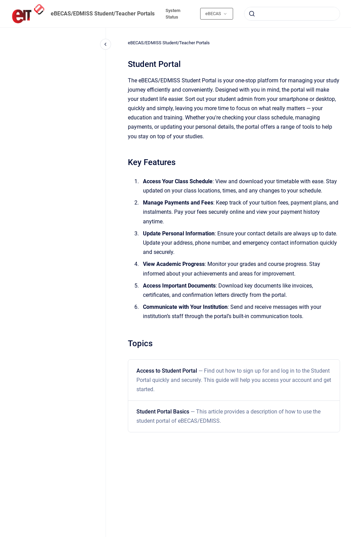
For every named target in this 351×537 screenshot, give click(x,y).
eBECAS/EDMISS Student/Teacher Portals (103, 13)
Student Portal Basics (228, 416)
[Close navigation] (105, 44)
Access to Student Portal (233, 380)
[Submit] (251, 13)
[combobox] (292, 13)
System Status (173, 14)
